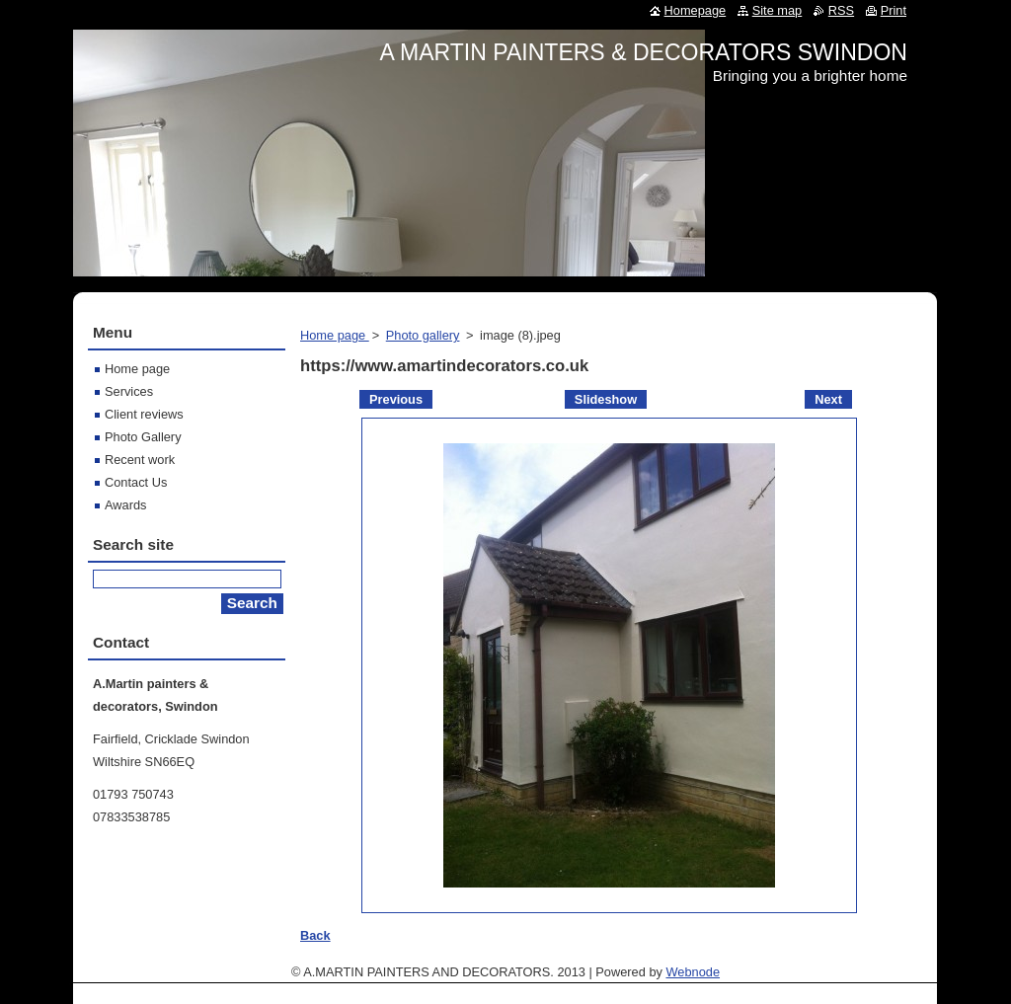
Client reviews (144, 414)
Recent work (140, 459)
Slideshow (606, 399)
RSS (841, 10)
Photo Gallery (143, 436)
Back (315, 935)
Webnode (692, 972)
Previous (396, 399)
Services (129, 391)
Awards (125, 505)
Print (893, 10)
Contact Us (136, 482)
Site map (777, 10)
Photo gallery (423, 335)
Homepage (695, 10)
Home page (334, 335)
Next (828, 399)
